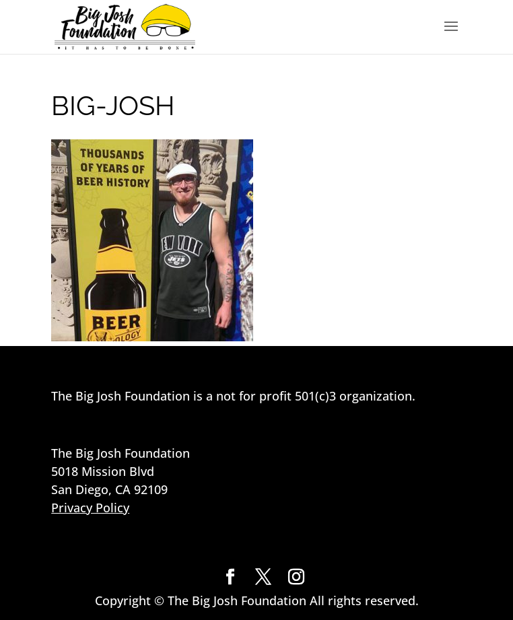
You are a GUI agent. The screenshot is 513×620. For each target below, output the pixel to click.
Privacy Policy (90, 508)
